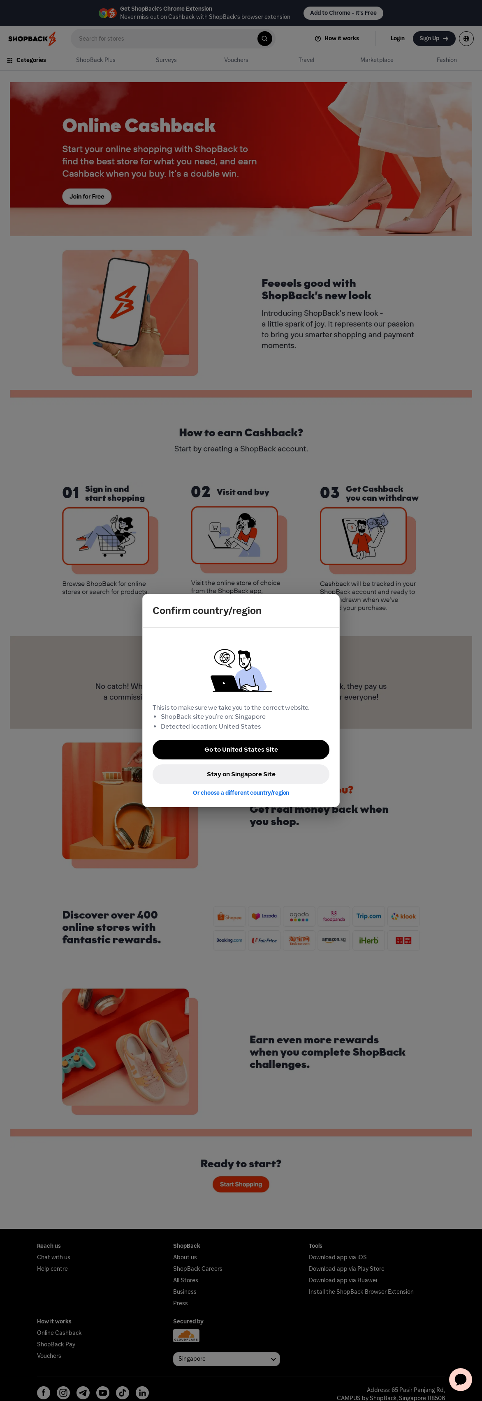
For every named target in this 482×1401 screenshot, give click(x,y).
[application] (460, 1379)
